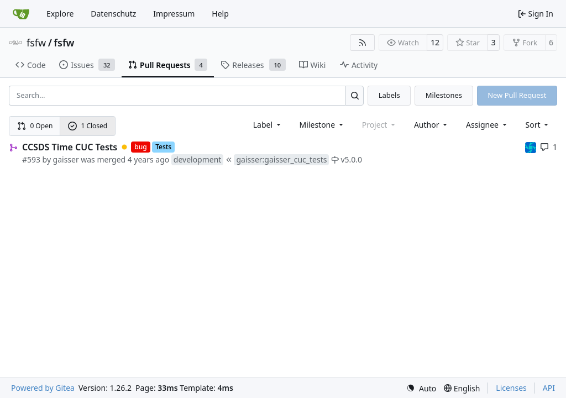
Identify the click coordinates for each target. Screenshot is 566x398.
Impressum (174, 13)
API (549, 388)
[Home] (21, 14)
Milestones (444, 95)
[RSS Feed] (362, 42)
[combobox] (268, 124)
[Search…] (354, 95)
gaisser (66, 159)
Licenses (511, 388)
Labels (389, 95)
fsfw (36, 42)
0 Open (35, 125)
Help (220, 13)
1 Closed (88, 125)
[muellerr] (530, 147)
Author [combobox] (431, 124)
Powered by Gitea (43, 388)
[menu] (538, 124)
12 (435, 42)
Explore (60, 13)
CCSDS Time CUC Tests (69, 147)
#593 (31, 159)
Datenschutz (113, 13)
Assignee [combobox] (487, 124)
